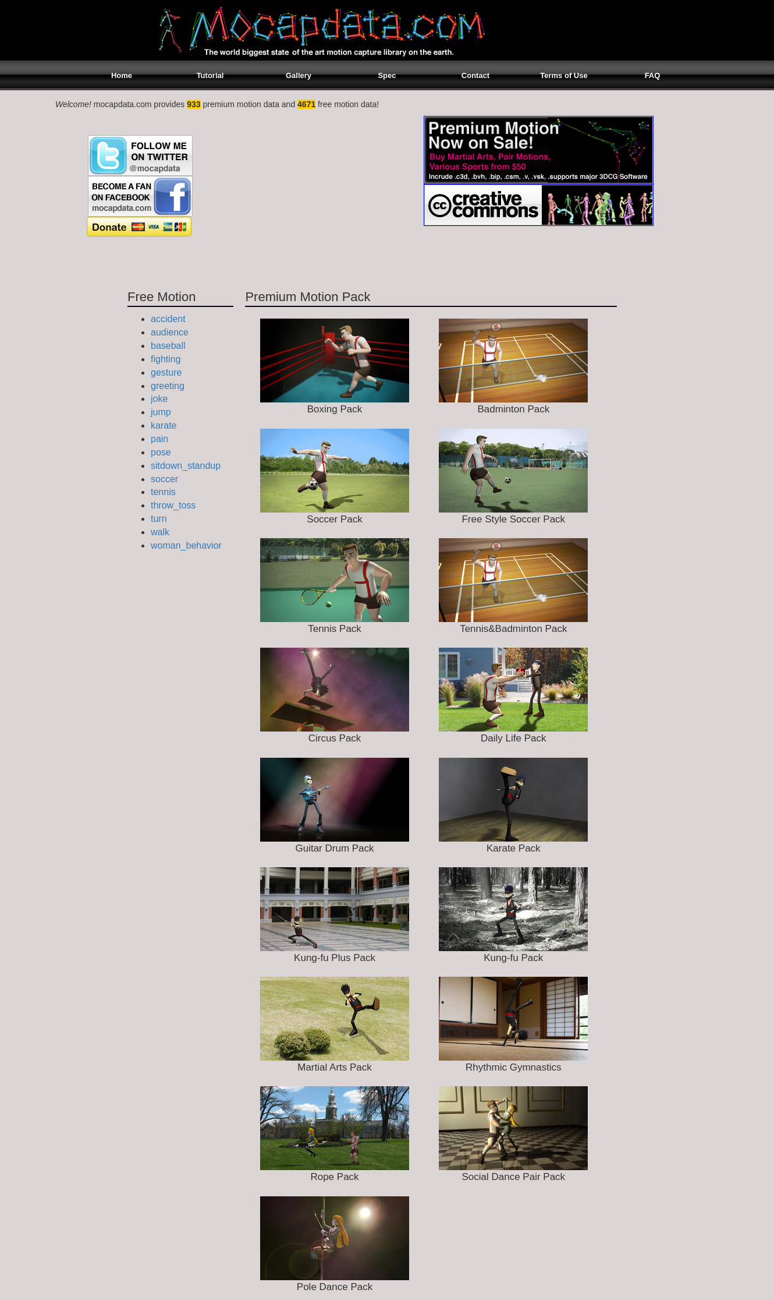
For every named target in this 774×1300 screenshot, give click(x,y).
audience (170, 332)
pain (159, 439)
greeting (167, 386)
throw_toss (173, 505)
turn (159, 519)
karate (163, 425)
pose (161, 452)
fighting (166, 359)
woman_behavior (186, 545)
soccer (164, 479)
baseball (168, 346)
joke (159, 399)
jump (161, 412)
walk (160, 532)
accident (168, 319)
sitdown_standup (186, 466)
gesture (166, 372)
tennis (163, 492)
